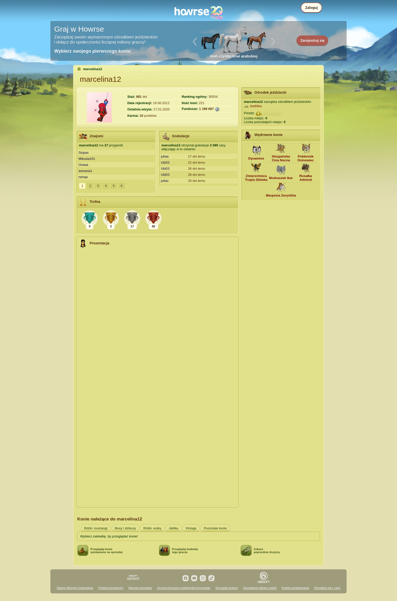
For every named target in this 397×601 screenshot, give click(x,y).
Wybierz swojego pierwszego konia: (93, 51)
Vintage (191, 528)
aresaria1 (85, 171)
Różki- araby (152, 528)
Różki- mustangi (96, 528)
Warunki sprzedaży (140, 587)
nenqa (83, 177)
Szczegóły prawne (226, 587)
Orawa (83, 165)
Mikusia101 (86, 159)
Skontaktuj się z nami (327, 587)
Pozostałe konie (215, 528)
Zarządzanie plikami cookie (260, 587)
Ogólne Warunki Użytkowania (75, 587)
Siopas (83, 152)
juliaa (165, 156)
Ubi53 (165, 162)
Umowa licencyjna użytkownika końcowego (183, 587)
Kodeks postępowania (295, 587)
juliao (165, 181)
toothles (256, 106)
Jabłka (173, 528)
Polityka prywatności (111, 587)
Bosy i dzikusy (125, 528)
